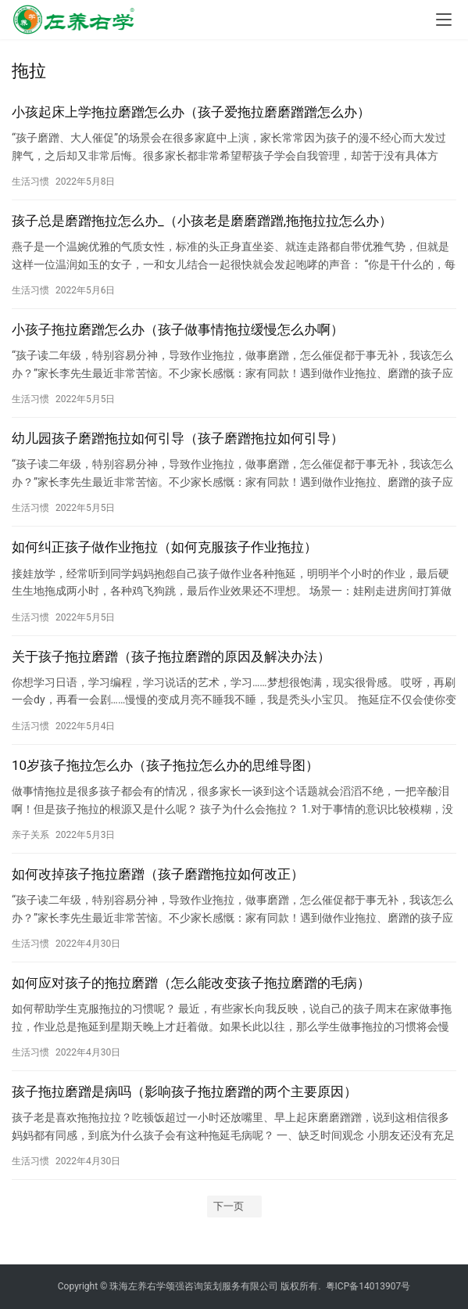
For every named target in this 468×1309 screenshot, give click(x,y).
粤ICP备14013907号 (368, 1286)
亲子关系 (30, 834)
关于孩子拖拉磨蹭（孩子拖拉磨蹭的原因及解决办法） (171, 656)
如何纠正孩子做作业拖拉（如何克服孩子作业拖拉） (164, 547)
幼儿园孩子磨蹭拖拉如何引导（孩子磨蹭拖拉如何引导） (178, 438)
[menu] (443, 19)
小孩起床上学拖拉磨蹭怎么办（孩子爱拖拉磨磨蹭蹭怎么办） (191, 112)
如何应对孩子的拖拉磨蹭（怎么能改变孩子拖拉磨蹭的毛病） (191, 983)
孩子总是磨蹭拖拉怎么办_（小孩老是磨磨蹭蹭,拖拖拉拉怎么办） (202, 220)
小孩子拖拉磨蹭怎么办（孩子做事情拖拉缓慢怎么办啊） (178, 329)
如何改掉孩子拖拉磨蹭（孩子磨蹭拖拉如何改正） (158, 874)
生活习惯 (30, 181)
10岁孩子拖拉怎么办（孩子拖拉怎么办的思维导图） (165, 765)
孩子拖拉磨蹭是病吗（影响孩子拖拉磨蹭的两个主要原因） (184, 1091)
